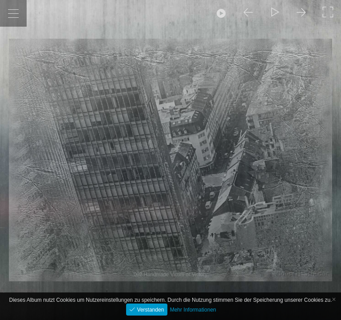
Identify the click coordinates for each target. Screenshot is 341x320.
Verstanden (149, 310)
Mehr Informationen (193, 310)
